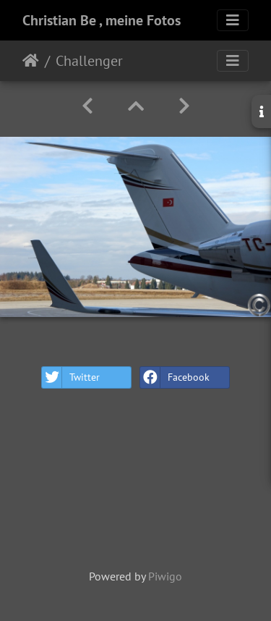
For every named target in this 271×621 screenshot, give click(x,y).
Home (30, 61)
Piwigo (165, 576)
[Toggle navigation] (233, 20)
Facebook (175, 377)
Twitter (71, 377)
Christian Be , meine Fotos (101, 20)
